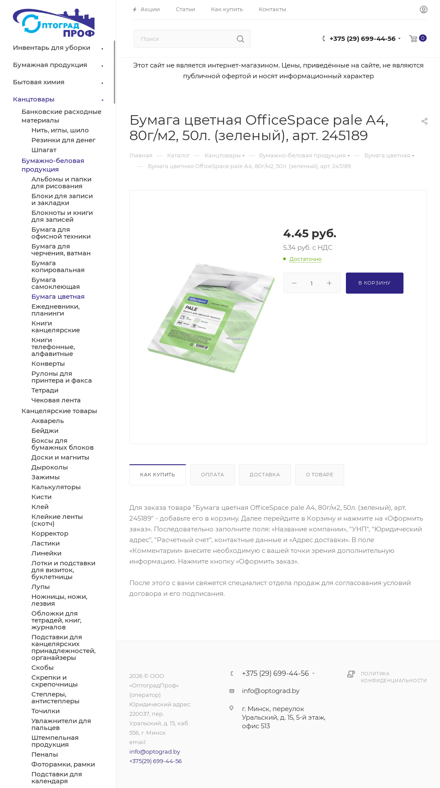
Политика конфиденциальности (394, 677)
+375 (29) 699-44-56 (363, 38)
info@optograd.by (154, 751)
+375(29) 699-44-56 (155, 760)
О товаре (319, 475)
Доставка (265, 475)
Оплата (212, 475)
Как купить (157, 475)
